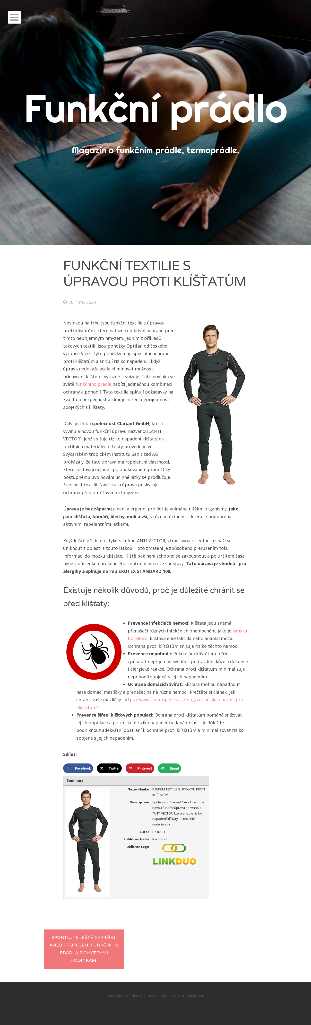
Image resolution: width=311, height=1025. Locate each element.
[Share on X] (109, 768)
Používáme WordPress (125, 995)
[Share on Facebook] (78, 768)
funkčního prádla (93, 384)
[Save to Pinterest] (140, 768)
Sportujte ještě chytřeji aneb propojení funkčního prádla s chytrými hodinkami (83, 949)
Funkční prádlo (155, 108)
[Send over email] (169, 768)
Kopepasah (195, 995)
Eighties (165, 995)
